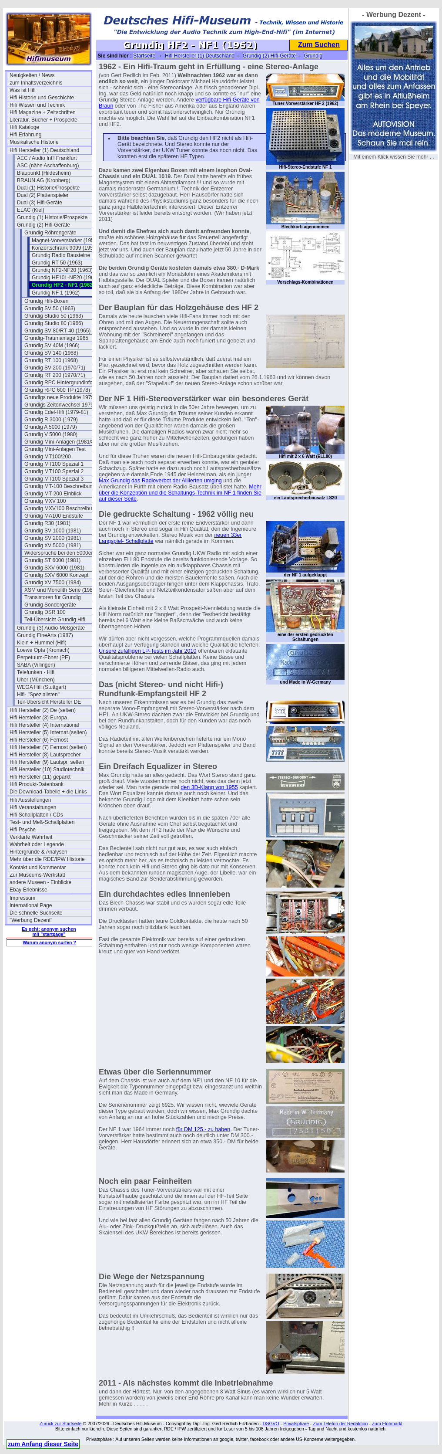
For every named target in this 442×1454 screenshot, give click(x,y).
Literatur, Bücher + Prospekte (43, 120)
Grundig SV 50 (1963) (49, 308)
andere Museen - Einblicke (40, 882)
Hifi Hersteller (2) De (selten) (43, 710)
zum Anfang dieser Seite (43, 1443)
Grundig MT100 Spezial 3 (54, 479)
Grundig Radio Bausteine (61, 255)
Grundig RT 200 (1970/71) (54, 375)
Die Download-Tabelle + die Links (48, 792)
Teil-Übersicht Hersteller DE (49, 702)
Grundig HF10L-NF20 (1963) (65, 278)
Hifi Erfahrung (25, 135)
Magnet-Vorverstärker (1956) (65, 240)
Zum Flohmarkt (387, 1423)
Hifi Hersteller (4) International (44, 725)
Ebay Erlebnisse (28, 890)
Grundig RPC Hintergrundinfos (59, 383)
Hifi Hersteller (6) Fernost (39, 740)
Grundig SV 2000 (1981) (52, 538)
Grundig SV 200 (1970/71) (54, 368)
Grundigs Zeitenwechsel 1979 (59, 405)
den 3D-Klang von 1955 (209, 787)
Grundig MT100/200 (47, 457)
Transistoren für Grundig (52, 597)
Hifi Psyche (23, 830)
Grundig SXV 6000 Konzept (56, 575)
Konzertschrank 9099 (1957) (64, 248)
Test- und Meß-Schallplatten (42, 822)
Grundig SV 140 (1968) (51, 353)
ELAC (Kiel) (30, 210)
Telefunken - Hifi (35, 672)
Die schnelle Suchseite (36, 913)
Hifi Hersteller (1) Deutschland (44, 150)
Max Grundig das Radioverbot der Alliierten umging (160, 481)
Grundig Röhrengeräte (50, 233)
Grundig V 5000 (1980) (50, 434)
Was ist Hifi (23, 90)
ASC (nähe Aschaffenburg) (48, 166)
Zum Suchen (319, 44)
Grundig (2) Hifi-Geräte (43, 225)
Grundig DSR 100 (45, 612)
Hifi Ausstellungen (30, 800)
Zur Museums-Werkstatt (37, 875)
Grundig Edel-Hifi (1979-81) (56, 412)
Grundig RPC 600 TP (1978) (57, 390)
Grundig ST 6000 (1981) (52, 560)
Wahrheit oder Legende (37, 844)
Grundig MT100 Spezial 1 (54, 464)
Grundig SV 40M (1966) (52, 345)
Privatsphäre (296, 1423)
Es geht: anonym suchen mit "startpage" (49, 931)
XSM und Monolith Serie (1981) (60, 590)
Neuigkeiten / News (32, 75)
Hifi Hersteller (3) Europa (38, 718)
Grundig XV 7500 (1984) (52, 583)
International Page (31, 905)
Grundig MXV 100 (45, 501)
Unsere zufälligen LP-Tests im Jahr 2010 (147, 651)
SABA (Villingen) (36, 665)
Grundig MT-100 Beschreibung (59, 486)
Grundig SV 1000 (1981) (52, 531)
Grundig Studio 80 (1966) (53, 323)
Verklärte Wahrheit (31, 837)
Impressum (22, 898)
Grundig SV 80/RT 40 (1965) (57, 331)
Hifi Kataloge (24, 127)
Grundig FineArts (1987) (45, 635)
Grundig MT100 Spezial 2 (54, 471)
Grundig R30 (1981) (47, 523)
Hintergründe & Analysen (38, 852)
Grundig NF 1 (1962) (56, 293)
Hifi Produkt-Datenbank (37, 784)
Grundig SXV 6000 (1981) (54, 568)
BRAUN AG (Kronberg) (43, 180)
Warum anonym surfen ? (49, 942)
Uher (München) (36, 680)
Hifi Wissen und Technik (37, 105)
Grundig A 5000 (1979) (50, 427)
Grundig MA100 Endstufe (53, 516)
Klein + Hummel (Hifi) (42, 643)
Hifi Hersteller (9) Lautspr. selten (47, 762)
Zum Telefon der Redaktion (340, 1423)
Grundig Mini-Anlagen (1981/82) (61, 442)
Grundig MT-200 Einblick (52, 494)
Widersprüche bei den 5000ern (60, 553)
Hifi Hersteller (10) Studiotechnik (47, 769)
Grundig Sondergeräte (50, 605)
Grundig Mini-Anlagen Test (55, 449)
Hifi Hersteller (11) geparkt (40, 777)
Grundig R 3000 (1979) (51, 420)
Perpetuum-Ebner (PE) (43, 657)
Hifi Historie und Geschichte (42, 98)
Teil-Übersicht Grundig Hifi (54, 620)
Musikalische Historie (34, 142)
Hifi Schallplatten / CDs (36, 815)
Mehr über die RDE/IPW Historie (47, 859)
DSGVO (271, 1423)
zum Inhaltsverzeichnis (36, 83)
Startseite (144, 56)
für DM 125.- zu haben (203, 1129)
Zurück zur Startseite (61, 1423)
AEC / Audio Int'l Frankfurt (47, 158)
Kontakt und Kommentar (38, 867)
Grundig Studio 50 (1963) (53, 316)
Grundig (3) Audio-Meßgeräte (51, 628)
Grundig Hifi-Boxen (46, 301)
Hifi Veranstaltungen (33, 807)
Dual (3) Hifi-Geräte (39, 203)
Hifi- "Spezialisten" (38, 694)
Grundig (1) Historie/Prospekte (52, 217)
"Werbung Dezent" (31, 920)
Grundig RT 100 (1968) (51, 360)
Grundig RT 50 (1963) (57, 263)
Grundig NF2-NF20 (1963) (62, 270)
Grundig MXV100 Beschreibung (61, 508)
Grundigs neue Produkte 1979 (59, 397)
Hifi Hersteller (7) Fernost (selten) (48, 747)
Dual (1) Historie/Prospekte (48, 188)
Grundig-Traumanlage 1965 (56, 338)
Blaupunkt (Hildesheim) (44, 173)
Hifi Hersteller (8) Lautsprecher (45, 755)
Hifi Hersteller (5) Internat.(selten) (48, 732)
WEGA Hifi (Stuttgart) (41, 687)
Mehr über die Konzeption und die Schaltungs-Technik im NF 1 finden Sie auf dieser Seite (180, 493)
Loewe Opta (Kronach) (43, 650)
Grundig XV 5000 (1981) (52, 545)
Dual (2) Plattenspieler (43, 195)
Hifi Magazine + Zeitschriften (43, 112)
